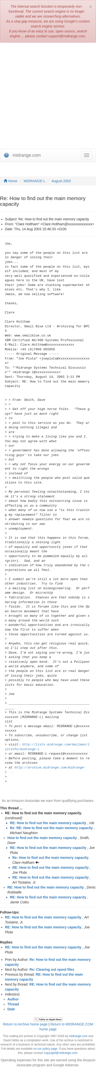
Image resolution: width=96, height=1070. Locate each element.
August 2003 (61, 181)
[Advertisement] (48, 96)
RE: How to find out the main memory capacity (48, 823)
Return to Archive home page (25, 1024)
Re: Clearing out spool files (52, 969)
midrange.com (78, 1036)
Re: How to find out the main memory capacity (50, 858)
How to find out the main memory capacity (42, 838)
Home (10, 181)
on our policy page (45, 1048)
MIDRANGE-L (34, 181)
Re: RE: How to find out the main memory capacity (51, 828)
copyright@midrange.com (60, 1053)
